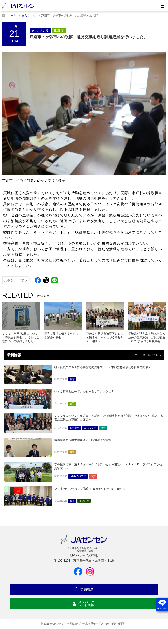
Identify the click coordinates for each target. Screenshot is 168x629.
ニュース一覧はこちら (148, 355)
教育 (72, 379)
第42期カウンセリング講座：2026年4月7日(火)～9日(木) (90, 488)
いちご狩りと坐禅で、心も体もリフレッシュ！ (84, 391)
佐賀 (93, 476)
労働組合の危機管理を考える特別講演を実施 (82, 440)
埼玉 (103, 427)
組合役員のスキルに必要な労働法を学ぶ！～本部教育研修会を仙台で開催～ (102, 367)
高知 (72, 452)
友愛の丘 (84, 500)
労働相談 (84, 589)
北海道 (58, 30)
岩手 (72, 403)
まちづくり (40, 30)
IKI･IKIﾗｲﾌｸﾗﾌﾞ (78, 476)
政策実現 (74, 427)
